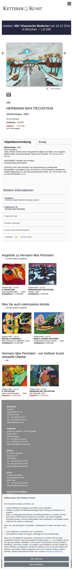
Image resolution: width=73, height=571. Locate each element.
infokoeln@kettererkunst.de (17, 486)
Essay (42, 141)
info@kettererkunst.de (15, 422)
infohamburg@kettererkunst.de (18, 444)
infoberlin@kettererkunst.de (17, 466)
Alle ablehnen (37, 559)
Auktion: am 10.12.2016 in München (36, 27)
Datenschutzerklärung (54, 551)
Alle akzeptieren (36, 564)
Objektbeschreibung (17, 141)
